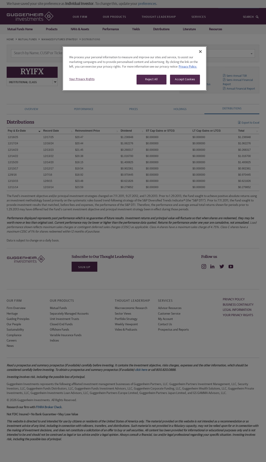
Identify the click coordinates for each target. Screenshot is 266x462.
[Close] (200, 51)
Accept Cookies (185, 79)
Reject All (151, 79)
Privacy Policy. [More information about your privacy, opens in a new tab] (188, 66)
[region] (135, 68)
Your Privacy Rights (81, 79)
